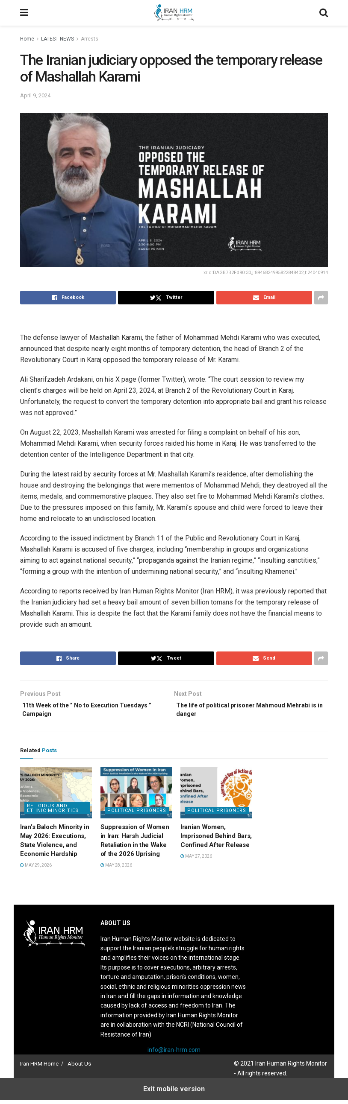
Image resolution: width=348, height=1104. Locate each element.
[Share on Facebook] (68, 297)
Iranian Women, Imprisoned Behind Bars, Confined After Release (216, 840)
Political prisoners (136, 814)
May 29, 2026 (36, 869)
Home (27, 39)
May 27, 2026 (196, 860)
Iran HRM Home (39, 1067)
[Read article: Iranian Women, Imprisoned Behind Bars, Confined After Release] (216, 796)
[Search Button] (323, 13)
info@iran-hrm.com (174, 1053)
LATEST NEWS (57, 39)
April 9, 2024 (35, 95)
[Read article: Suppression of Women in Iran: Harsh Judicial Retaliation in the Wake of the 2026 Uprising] (136, 796)
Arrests (89, 39)
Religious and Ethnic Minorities (53, 812)
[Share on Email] (264, 297)
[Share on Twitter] (166, 297)
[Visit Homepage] (174, 12)
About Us (79, 1067)
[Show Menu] (24, 13)
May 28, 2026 (116, 869)
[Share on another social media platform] (321, 297)
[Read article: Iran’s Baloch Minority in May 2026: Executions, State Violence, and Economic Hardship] (56, 796)
